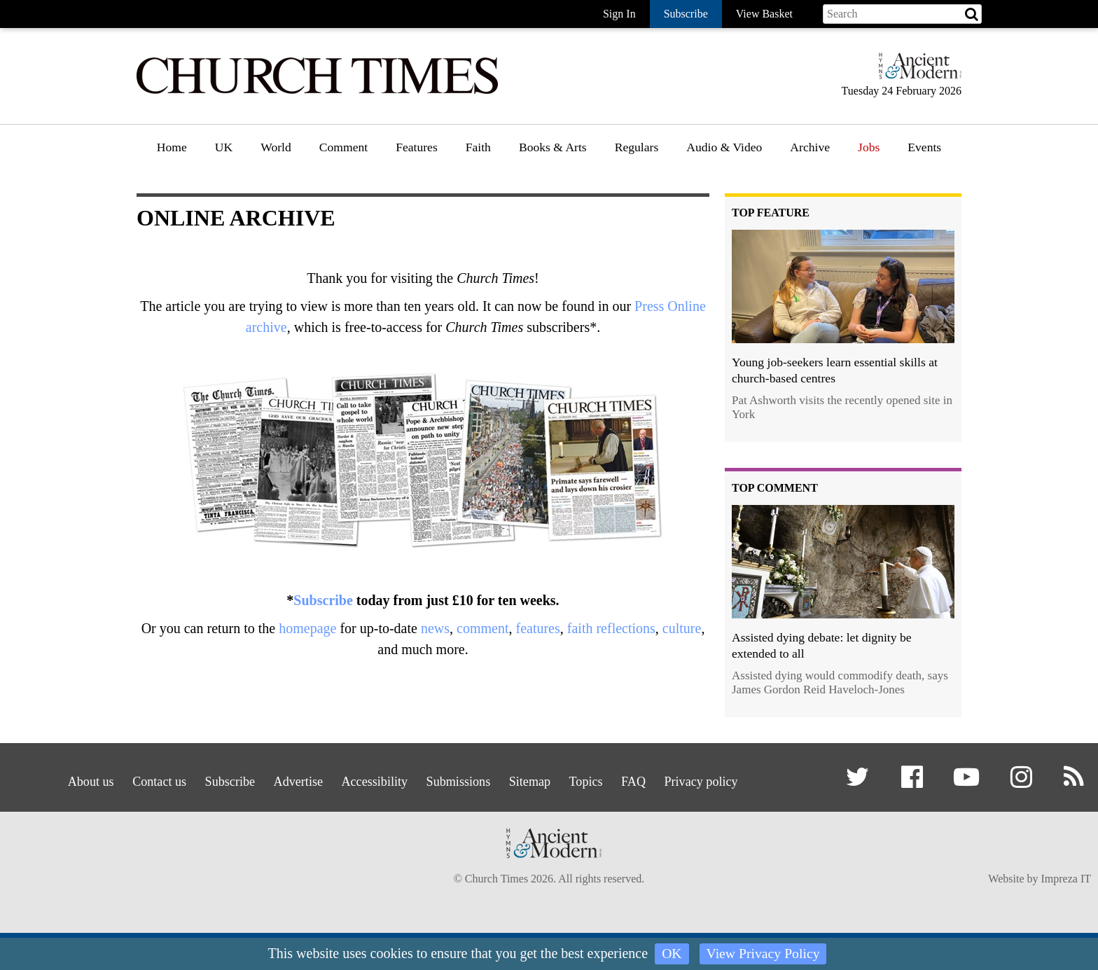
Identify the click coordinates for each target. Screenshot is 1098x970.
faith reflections (611, 628)
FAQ (661, 779)
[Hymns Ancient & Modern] (915, 72)
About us (48, 779)
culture (682, 628)
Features (417, 147)
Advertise (282, 779)
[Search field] (902, 14)
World (275, 147)
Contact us (126, 779)
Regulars (637, 147)
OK (671, 954)
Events (924, 147)
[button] (860, 782)
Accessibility (368, 779)
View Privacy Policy (763, 954)
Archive (810, 147)
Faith (478, 147)
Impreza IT (1066, 908)
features (537, 628)
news (435, 628)
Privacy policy (737, 779)
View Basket (764, 14)
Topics (605, 779)
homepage (307, 628)
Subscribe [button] (686, 14)
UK (223, 147)
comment (482, 628)
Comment (343, 147)
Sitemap (542, 779)
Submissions (461, 779)
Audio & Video (724, 147)
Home (172, 147)
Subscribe (322, 600)
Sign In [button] (619, 14)
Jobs (869, 147)
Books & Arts (553, 147)
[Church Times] (317, 92)
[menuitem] (172, 152)
